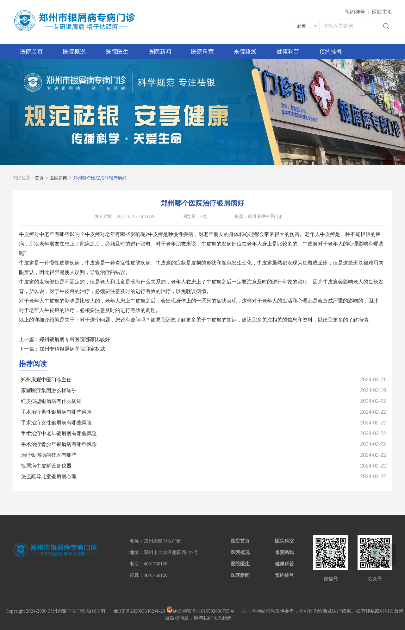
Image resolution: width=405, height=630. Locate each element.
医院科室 (202, 51)
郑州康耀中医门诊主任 (46, 379)
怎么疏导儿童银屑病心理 (49, 476)
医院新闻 (159, 51)
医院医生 (117, 51)
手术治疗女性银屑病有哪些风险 (56, 422)
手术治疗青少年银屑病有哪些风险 (59, 444)
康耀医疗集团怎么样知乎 (49, 390)
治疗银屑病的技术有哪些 (49, 455)
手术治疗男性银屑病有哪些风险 (56, 412)
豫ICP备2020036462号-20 (139, 611)
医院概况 (74, 51)
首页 (39, 177)
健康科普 (288, 51)
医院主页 (382, 12)
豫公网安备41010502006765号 (200, 611)
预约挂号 (355, 12)
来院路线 (245, 51)
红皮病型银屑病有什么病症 (51, 401)
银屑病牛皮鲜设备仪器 (46, 465)
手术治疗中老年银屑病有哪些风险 (59, 433)
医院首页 (31, 51)
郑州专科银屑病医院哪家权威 (72, 349)
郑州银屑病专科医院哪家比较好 (74, 339)
